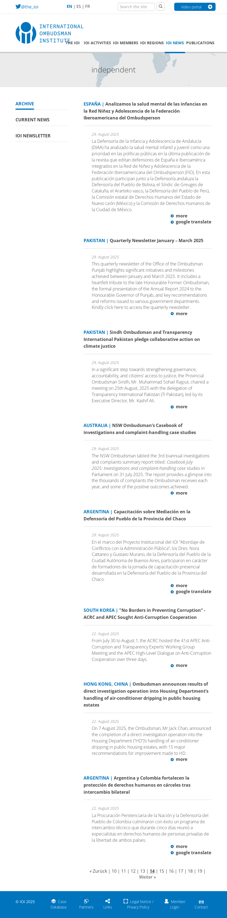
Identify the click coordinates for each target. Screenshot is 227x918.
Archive (25, 104)
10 (114, 871)
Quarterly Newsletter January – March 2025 (143, 240)
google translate (191, 222)
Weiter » (147, 877)
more (179, 216)
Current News (33, 120)
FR (87, 6)
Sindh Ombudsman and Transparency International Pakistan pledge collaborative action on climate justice (142, 339)
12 (133, 871)
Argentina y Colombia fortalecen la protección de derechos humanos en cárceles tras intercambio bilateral (137, 785)
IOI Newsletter (33, 136)
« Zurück (98, 871)
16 (171, 871)
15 (161, 871)
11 (123, 871)
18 (190, 871)
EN (69, 6)
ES (78, 6)
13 (142, 871)
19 (199, 871)
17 (180, 871)
